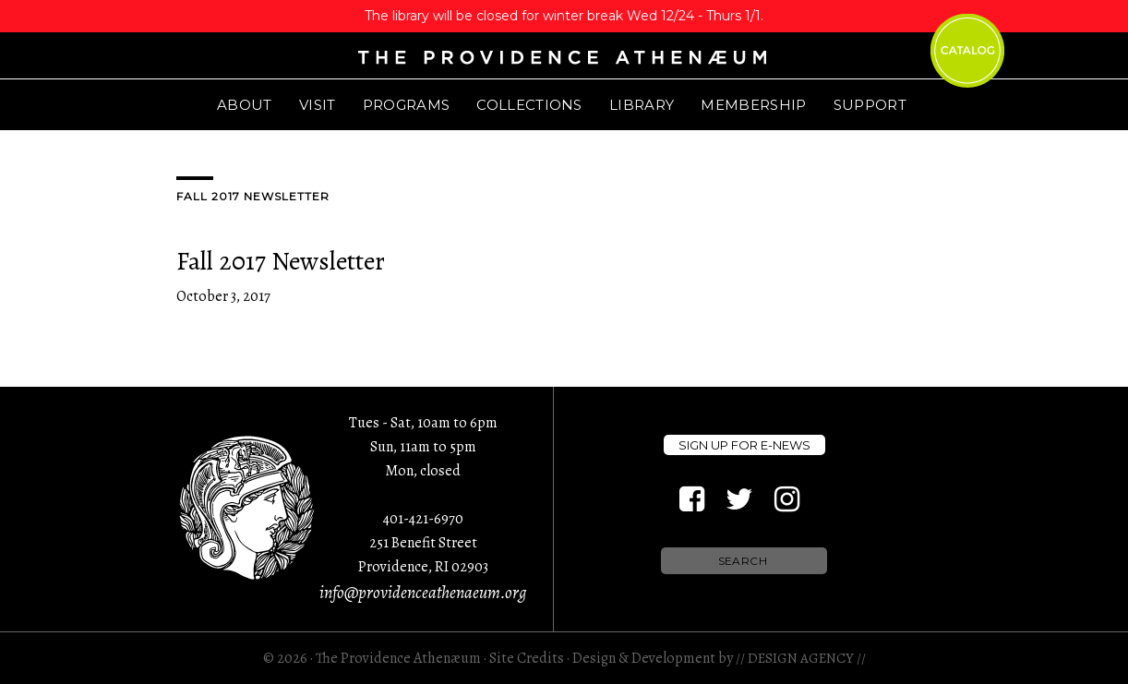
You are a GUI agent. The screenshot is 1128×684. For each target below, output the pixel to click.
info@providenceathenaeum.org (422, 593)
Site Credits (526, 658)
